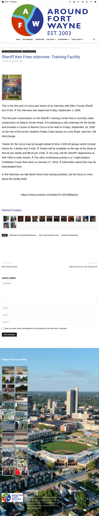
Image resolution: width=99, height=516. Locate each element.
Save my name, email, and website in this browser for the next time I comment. (36, 328)
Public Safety (78, 39)
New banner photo (10, 267)
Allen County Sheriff (39, 48)
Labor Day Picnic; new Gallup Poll (83, 267)
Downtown (39, 39)
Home (18, 39)
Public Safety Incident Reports (19, 48)
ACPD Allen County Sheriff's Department (22, 235)
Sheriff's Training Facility (70, 235)
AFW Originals (27, 39)
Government (63, 39)
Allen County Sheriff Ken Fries (49, 235)
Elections (51, 39)
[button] (94, 39)
